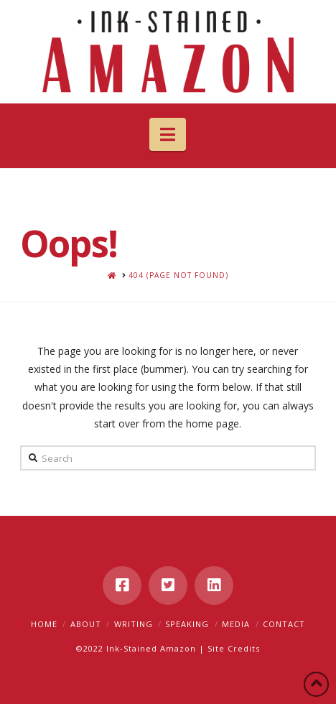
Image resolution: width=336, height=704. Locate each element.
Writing (133, 624)
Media (236, 624)
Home (44, 624)
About (85, 624)
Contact (284, 624)
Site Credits (233, 648)
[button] (167, 134)
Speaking (187, 624)
